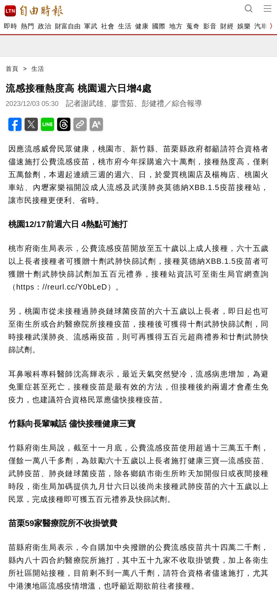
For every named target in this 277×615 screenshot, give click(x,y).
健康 (141, 26)
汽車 (261, 26)
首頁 (12, 68)
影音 (209, 26)
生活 (124, 26)
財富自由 (67, 26)
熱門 (27, 26)
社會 (107, 26)
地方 (175, 26)
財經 (226, 26)
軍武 (90, 26)
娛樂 (244, 26)
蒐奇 (192, 26)
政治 (44, 26)
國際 (158, 26)
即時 (10, 26)
